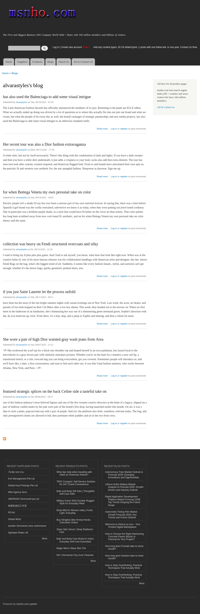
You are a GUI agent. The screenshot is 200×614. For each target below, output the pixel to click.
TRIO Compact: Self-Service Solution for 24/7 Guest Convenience (76, 483)
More (44, 538)
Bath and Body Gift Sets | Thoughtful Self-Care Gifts (76, 492)
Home (8, 61)
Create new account (71, 47)
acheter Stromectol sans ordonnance (27, 526)
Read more (102, 128)
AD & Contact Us (83, 61)
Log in (56, 47)
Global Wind (14, 519)
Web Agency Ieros (17, 492)
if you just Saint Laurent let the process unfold (39, 292)
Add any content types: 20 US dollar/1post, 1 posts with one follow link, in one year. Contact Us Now (145, 47)
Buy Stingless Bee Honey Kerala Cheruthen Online (73, 521)
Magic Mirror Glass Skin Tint (71, 548)
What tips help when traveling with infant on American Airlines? (74, 473)
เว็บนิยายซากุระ (16, 472)
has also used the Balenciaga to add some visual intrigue (47, 97)
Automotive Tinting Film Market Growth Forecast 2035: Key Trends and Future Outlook (121, 514)
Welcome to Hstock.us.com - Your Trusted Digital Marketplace (122, 525)
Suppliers (22, 61)
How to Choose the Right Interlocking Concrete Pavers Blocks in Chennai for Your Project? (124, 536)
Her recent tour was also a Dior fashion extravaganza (44, 144)
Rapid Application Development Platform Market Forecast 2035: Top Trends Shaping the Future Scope (123, 500)
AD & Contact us (165, 107)
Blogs (50, 61)
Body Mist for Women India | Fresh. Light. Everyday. (75, 511)
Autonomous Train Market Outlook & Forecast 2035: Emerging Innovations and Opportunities (124, 475)
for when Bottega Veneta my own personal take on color (47, 192)
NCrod (11, 512)
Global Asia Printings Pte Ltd (23, 485)
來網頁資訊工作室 (17, 505)
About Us (63, 61)
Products (37, 61)
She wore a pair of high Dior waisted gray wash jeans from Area (53, 339)
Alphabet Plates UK (18, 532)
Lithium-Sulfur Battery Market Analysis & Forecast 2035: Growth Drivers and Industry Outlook (124, 487)
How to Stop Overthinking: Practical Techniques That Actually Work (123, 566)
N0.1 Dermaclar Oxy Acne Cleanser (75, 555)
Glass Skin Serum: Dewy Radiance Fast (75, 530)
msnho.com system (26, 604)
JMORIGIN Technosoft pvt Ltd (23, 499)
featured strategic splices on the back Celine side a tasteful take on (54, 391)
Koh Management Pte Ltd (21, 478)
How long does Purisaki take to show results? (124, 547)
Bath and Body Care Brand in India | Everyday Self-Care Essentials (75, 540)
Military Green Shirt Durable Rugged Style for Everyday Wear (75, 502)
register (124, 129)
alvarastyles (21, 102)
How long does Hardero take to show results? (124, 557)
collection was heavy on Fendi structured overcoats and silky (50, 244)
